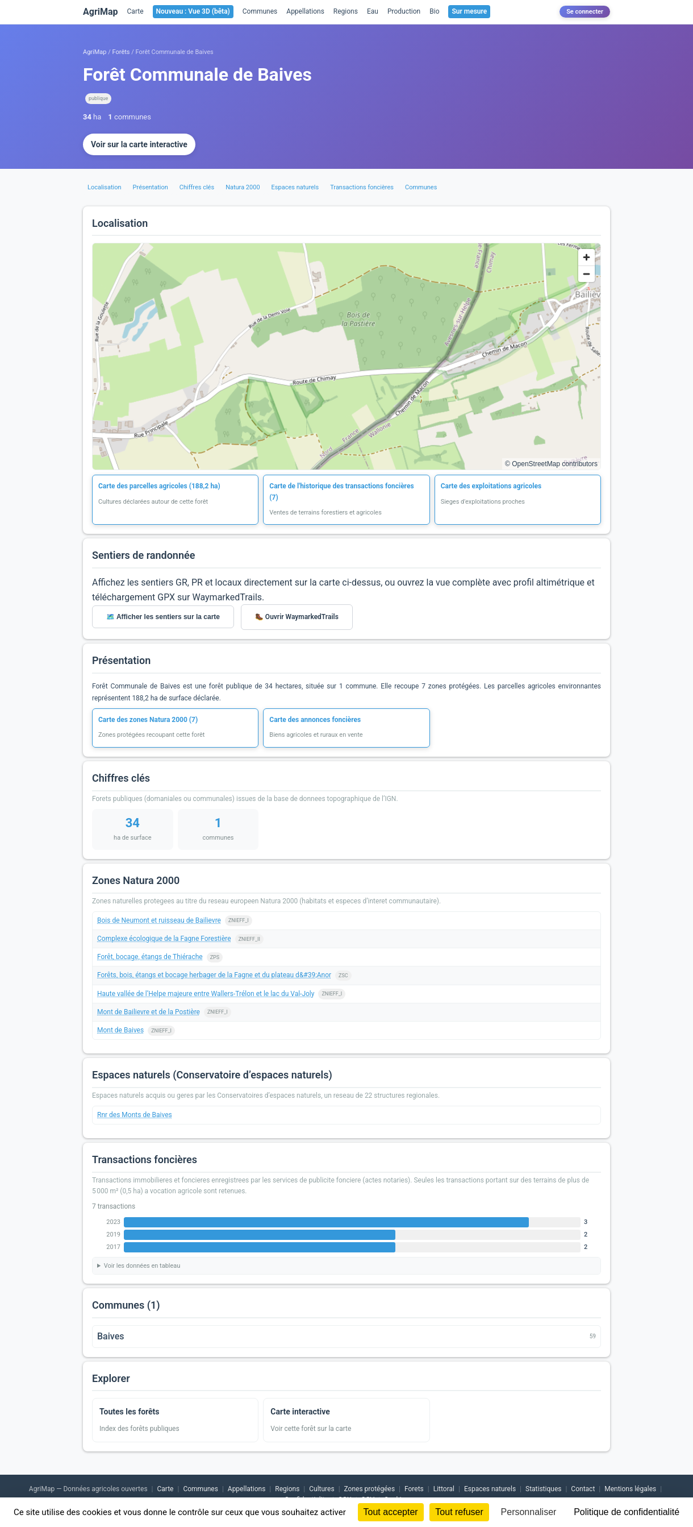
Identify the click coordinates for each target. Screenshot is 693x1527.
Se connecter (584, 11)
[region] (346, 356)
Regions (345, 11)
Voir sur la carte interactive (139, 144)
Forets (414, 1489)
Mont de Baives (120, 1030)
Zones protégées (369, 1489)
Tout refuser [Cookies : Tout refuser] (459, 1512)
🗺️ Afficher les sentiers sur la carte (163, 617)
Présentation (150, 187)
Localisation (104, 187)
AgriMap (100, 11)
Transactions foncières (362, 187)
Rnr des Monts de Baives (134, 1115)
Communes (260, 11)
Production (403, 11)
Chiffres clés (196, 187)
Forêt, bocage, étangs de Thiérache (150, 957)
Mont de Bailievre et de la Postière (148, 1012)
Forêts (121, 52)
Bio (434, 11)
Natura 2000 (243, 187)
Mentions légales (630, 1489)
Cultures (321, 1489)
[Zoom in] (586, 257)
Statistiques (543, 1489)
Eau (372, 11)
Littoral (443, 1489)
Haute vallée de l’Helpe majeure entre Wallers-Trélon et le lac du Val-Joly (205, 994)
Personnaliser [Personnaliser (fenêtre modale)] (529, 1512)
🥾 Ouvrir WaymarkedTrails (297, 617)
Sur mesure (469, 11)
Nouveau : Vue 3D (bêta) (193, 11)
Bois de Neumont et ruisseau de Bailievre (159, 920)
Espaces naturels (295, 187)
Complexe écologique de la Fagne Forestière (164, 939)
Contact (583, 1489)
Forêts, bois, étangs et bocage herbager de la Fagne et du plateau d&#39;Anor (214, 975)
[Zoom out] (586, 273)
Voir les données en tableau (142, 1265)
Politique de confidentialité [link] (626, 1512)
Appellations (305, 11)
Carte (135, 11)
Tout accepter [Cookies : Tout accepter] (391, 1512)
